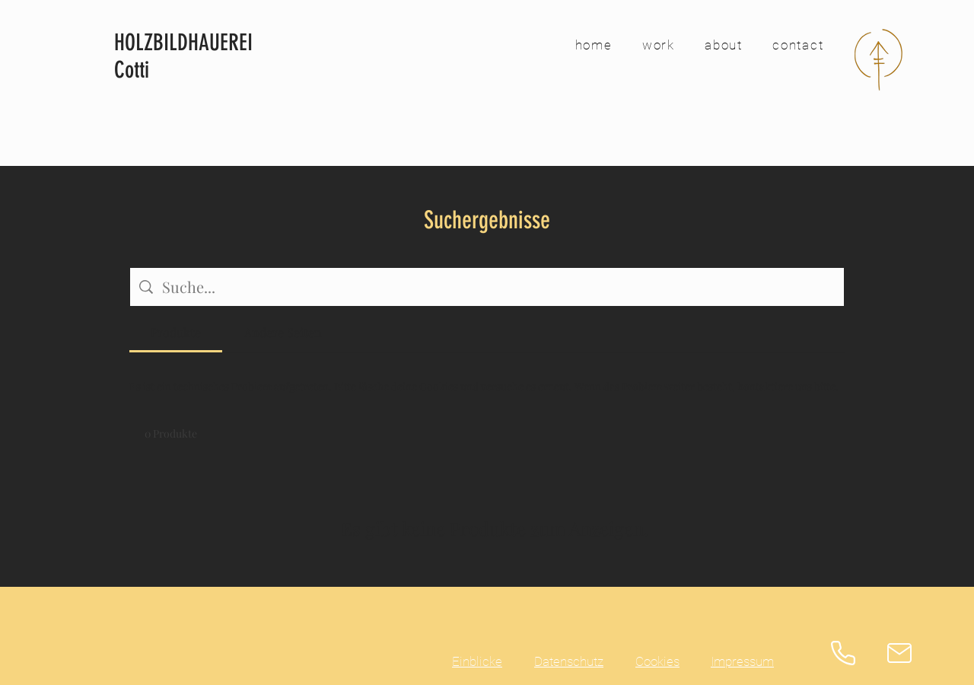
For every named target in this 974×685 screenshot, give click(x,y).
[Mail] (899, 653)
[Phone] (843, 653)
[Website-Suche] (498, 287)
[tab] (175, 332)
